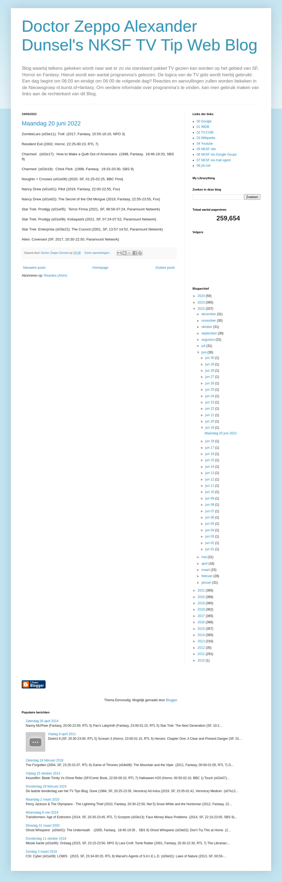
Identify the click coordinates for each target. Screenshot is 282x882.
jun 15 (210, 460)
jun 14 (210, 467)
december (209, 314)
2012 (202, 648)
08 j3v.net (203, 165)
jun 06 (210, 517)
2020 (202, 597)
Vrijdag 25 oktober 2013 (43, 773)
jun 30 (210, 358)
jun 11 (210, 486)
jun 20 (210, 421)
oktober (207, 327)
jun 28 (210, 370)
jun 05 (210, 524)
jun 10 (210, 492)
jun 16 (210, 454)
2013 (202, 641)
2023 (202, 302)
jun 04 (210, 530)
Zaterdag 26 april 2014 (42, 721)
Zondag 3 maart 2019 (41, 851)
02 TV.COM (205, 132)
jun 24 (210, 396)
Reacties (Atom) (55, 275)
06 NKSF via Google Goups (217, 154)
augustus (208, 340)
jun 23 (210, 402)
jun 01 (210, 549)
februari (207, 576)
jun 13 (210, 473)
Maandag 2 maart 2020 (42, 799)
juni (204, 352)
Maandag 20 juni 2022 (51, 123)
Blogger (171, 700)
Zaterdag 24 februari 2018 (44, 760)
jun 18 (210, 441)
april (205, 563)
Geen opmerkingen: (97, 252)
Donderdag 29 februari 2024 (46, 786)
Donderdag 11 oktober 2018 (46, 838)
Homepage (100, 268)
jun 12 (210, 479)
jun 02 (210, 543)
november (209, 321)
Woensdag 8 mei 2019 (42, 812)
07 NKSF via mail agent (214, 160)
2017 (202, 616)
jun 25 (210, 389)
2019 (202, 603)
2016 (202, 622)
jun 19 (210, 427)
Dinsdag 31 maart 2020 (43, 825)
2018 (202, 609)
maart (206, 570)
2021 (202, 590)
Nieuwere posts (34, 268)
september (209, 333)
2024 (202, 296)
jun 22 (210, 408)
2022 (202, 309)
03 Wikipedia (206, 138)
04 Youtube (205, 144)
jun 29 (210, 364)
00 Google (204, 121)
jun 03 (210, 536)
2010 (202, 660)
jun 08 (210, 505)
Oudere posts (165, 268)
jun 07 (210, 511)
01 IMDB (203, 127)
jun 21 (210, 415)
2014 (202, 635)
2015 (202, 629)
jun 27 (210, 377)
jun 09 (210, 498)
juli (203, 346)
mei (204, 557)
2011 (202, 654)
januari (206, 582)
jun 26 (210, 383)
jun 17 (210, 448)
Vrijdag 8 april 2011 (62, 734)
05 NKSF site (206, 149)
